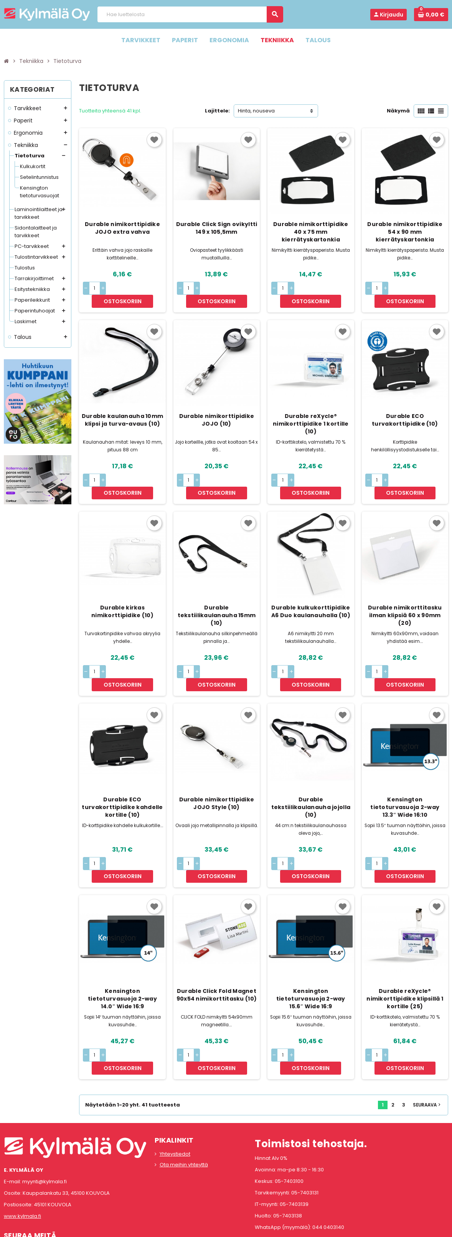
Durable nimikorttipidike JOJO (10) (216, 407)
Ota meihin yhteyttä (184, 1101)
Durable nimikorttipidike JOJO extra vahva (122, 228)
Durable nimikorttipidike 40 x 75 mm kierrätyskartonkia (310, 231)
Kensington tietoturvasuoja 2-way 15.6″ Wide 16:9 (310, 948)
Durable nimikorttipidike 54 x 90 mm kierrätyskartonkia (404, 231)
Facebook (11, 1189)
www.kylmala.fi (22, 1152)
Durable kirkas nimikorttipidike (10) (122, 586)
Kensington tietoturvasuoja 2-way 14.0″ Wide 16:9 (122, 948)
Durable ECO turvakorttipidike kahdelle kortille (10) (122, 769)
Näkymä (398, 110)
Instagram (32, 1189)
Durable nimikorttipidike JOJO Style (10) (216, 765)
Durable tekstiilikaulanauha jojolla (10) (311, 769)
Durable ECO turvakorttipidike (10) (405, 407)
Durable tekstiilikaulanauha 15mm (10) (217, 589)
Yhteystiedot (175, 1090)
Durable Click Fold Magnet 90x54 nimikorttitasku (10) (217, 944)
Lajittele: (217, 110)
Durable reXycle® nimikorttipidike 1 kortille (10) (311, 411)
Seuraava (427, 1041)
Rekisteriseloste (192, 1227)
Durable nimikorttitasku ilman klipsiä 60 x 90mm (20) (405, 589)
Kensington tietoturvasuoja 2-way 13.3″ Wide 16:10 (404, 769)
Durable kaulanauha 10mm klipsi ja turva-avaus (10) (122, 407)
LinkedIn (52, 1189)
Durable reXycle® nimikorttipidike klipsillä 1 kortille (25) (404, 948)
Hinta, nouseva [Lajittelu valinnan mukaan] (256, 110)
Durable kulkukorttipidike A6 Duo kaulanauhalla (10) (310, 586)
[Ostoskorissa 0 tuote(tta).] (431, 14)
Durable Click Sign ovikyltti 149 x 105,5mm (216, 228)
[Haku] (190, 14)
